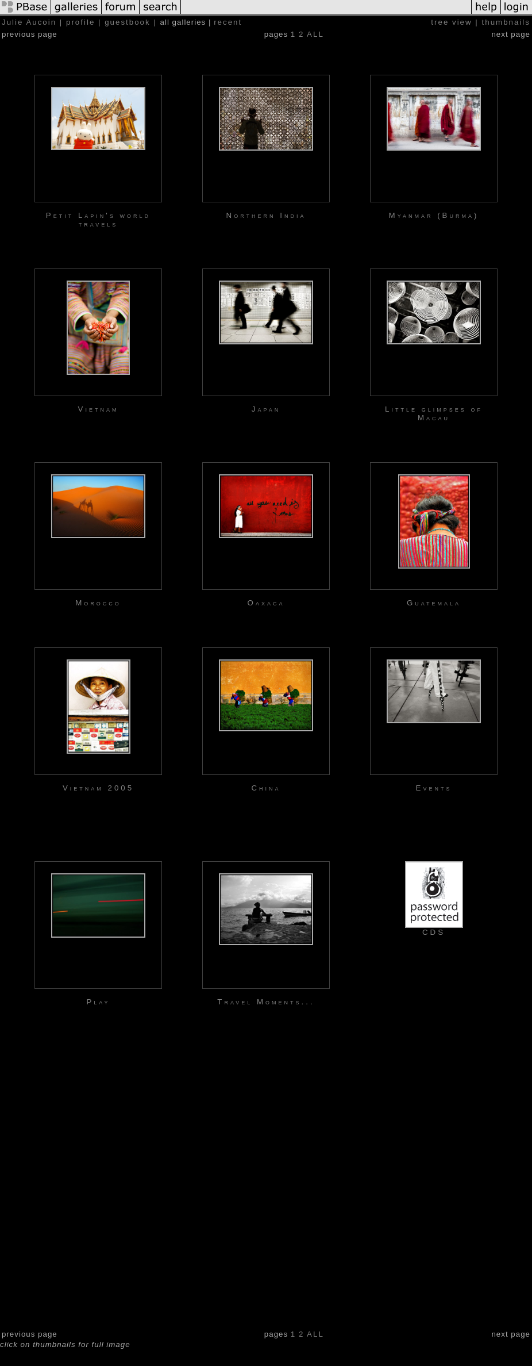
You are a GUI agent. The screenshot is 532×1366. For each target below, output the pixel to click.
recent (228, 22)
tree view (451, 22)
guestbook (128, 22)
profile (80, 22)
